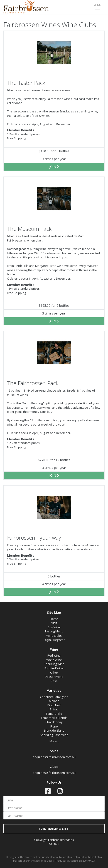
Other (54, 672)
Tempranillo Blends (54, 718)
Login (47, 640)
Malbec (54, 701)
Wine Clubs (54, 636)
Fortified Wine (54, 668)
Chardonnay (54, 722)
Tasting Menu (54, 631)
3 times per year (54, 159)
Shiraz (54, 709)
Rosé (54, 681)
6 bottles (54, 576)
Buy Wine (54, 627)
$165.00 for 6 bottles (54, 305)
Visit (54, 623)
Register (59, 640)
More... (54, 741)
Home (54, 619)
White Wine (54, 660)
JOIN (54, 166)
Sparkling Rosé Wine (54, 735)
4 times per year (54, 584)
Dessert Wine (54, 677)
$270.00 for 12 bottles (54, 460)
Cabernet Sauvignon (54, 697)
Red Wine (54, 655)
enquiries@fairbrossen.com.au (54, 757)
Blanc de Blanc (54, 730)
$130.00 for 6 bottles (54, 151)
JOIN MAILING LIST (54, 829)
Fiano (54, 726)
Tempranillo (54, 714)
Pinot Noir (54, 705)
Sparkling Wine (54, 664)
